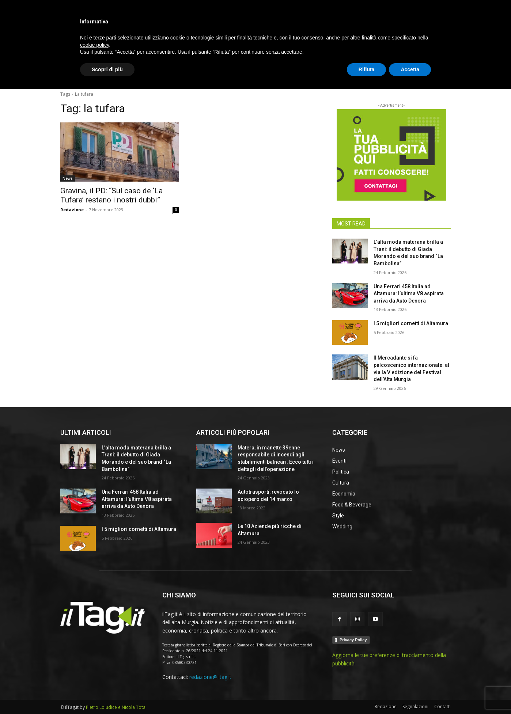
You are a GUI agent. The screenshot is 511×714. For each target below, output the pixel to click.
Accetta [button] (410, 694)
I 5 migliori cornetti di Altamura (411, 323)
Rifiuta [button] (367, 694)
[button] (442, 74)
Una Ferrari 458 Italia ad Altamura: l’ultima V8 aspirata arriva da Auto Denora (409, 294)
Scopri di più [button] (107, 694)
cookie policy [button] (94, 669)
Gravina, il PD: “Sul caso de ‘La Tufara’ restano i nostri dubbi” (111, 195)
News (68, 178)
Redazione (72, 209)
